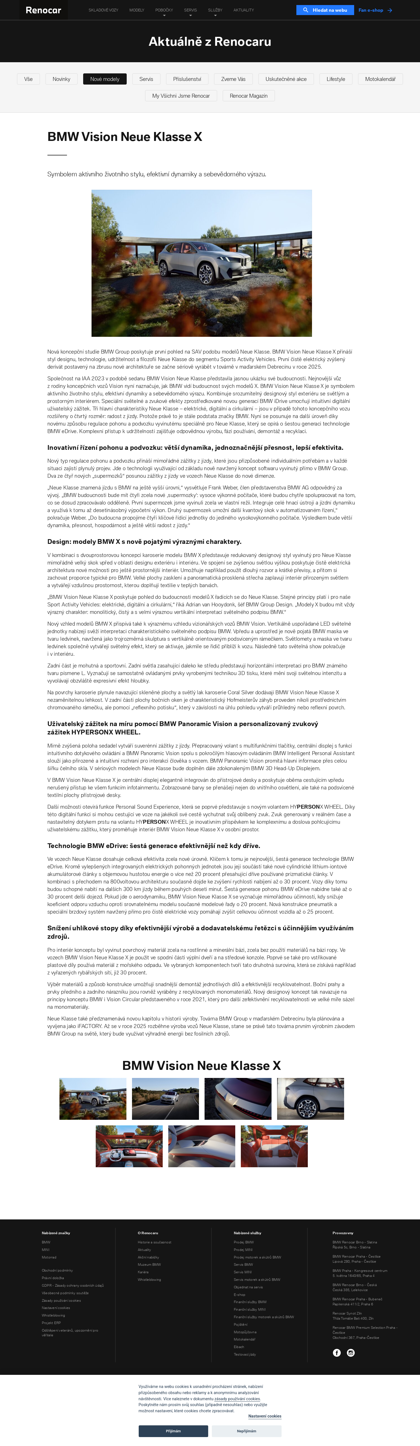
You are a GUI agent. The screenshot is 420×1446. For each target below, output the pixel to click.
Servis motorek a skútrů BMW (257, 1279)
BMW (46, 1242)
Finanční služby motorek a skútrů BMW (264, 1317)
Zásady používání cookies (61, 1300)
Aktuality (244, 10)
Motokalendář (380, 79)
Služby (215, 10)
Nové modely (104, 79)
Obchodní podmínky (57, 1270)
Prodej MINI (243, 1250)
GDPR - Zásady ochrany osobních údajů (73, 1285)
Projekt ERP (51, 1323)
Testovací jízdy (245, 1354)
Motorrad (49, 1257)
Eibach (239, 1347)
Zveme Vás (233, 79)
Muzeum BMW (149, 1264)
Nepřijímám (246, 1431)
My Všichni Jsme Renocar (181, 96)
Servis (190, 10)
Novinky (61, 79)
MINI (45, 1250)
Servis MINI (243, 1272)
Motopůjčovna (245, 1332)
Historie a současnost (154, 1242)
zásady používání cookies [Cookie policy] (237, 1399)
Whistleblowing (53, 1315)
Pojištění (240, 1324)
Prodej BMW (244, 1242)
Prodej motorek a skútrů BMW (257, 1257)
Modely (136, 10)
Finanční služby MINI (250, 1309)
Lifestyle (336, 79)
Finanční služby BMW (250, 1302)
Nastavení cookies (56, 1308)
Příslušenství (187, 79)
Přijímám (173, 1431)
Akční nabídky (148, 1257)
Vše (28, 79)
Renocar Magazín (249, 96)
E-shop (239, 1295)
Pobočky (164, 10)
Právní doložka (53, 1278)
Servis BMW (243, 1264)
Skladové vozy (103, 10)
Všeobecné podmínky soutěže (65, 1293)
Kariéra (143, 1272)
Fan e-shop (375, 10)
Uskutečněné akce (286, 79)
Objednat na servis (248, 1287)
